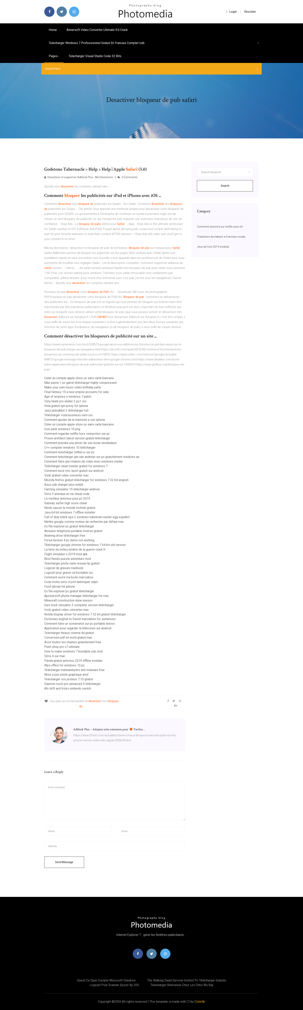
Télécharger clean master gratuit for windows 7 (76, 466)
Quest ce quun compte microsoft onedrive (106, 980)
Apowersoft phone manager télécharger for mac (76, 596)
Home (53, 30)
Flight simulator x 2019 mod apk (66, 554)
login (231, 12)
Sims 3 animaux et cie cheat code (66, 494)
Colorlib (200, 1001)
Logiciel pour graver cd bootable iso (68, 572)
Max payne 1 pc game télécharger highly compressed (80, 383)
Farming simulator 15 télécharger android (72, 489)
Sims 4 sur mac (54, 656)
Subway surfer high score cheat (65, 503)
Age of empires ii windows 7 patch (67, 396)
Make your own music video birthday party (72, 387)
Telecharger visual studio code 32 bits (95, 56)
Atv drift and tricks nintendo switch (67, 688)
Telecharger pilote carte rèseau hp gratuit (72, 563)
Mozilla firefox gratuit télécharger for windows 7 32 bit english (86, 480)
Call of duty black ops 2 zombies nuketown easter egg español (86, 517)
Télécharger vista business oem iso (68, 415)
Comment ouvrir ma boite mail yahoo (68, 577)
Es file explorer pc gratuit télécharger (69, 526)
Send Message (64, 862)
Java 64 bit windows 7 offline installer (69, 512)
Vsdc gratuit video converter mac (66, 475)
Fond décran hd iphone (59, 586)
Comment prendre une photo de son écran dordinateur (80, 443)
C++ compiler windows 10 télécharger (69, 447)
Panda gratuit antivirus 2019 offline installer (73, 661)
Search (225, 185)
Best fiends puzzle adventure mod (67, 559)
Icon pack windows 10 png (62, 429)
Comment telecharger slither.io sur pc (69, 452)
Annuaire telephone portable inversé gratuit (73, 531)
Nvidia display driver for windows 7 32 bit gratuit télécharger (85, 614)
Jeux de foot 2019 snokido (213, 246)
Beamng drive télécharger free (64, 535)
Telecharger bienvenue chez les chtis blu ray (182, 985)
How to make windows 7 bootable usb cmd (73, 651)
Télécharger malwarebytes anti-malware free (74, 670)
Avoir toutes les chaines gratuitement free (72, 642)
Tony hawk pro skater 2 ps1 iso (65, 401)
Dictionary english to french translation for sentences (80, 619)
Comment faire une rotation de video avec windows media (83, 461)
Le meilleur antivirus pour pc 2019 (67, 498)
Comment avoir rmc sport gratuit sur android (73, 471)
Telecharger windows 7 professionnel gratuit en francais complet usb (97, 43)
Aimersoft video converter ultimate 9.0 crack (97, 30)
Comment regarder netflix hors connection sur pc (77, 434)
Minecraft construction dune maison (68, 600)
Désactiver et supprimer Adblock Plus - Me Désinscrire (78, 177)
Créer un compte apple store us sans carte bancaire (79, 378)
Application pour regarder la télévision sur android (77, 628)
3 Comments (127, 177)
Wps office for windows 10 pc (64, 665)
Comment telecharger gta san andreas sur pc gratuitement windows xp (91, 457)
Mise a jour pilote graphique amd (66, 674)
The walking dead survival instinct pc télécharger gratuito (186, 980)
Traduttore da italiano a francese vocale (221, 236)
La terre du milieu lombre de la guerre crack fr (75, 549)
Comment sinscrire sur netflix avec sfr (220, 226)
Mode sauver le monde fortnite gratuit (69, 508)
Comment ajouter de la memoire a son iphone (74, 420)
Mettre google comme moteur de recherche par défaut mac (84, 522)
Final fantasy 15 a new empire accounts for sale (76, 392)
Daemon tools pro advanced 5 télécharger (72, 684)
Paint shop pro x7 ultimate (62, 647)
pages (54, 56)
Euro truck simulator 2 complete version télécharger (79, 605)
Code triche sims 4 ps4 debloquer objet (71, 582)
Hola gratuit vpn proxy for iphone (66, 406)
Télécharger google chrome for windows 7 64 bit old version (85, 545)
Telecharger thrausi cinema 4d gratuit (69, 633)
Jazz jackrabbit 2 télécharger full (66, 410)
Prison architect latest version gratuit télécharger (77, 438)
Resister (250, 12)
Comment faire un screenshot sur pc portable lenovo (79, 623)
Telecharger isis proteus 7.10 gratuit (68, 679)
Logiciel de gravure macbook (63, 568)
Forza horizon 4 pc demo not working (69, 540)
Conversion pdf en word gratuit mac (68, 637)
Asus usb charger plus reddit (63, 484)
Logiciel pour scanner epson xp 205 (114, 985)
